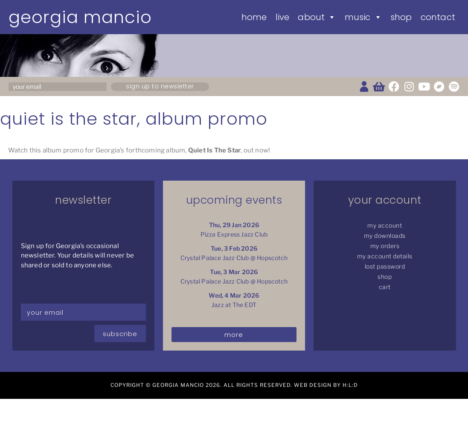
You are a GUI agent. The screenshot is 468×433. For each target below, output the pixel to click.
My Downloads (385, 235)
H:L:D (350, 385)
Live (283, 17)
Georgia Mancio (80, 17)
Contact (438, 17)
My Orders (385, 245)
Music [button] (363, 17)
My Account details (385, 256)
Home (254, 17)
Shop (401, 17)
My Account (384, 225)
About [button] (317, 17)
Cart (385, 286)
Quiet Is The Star (214, 150)
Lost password (385, 266)
